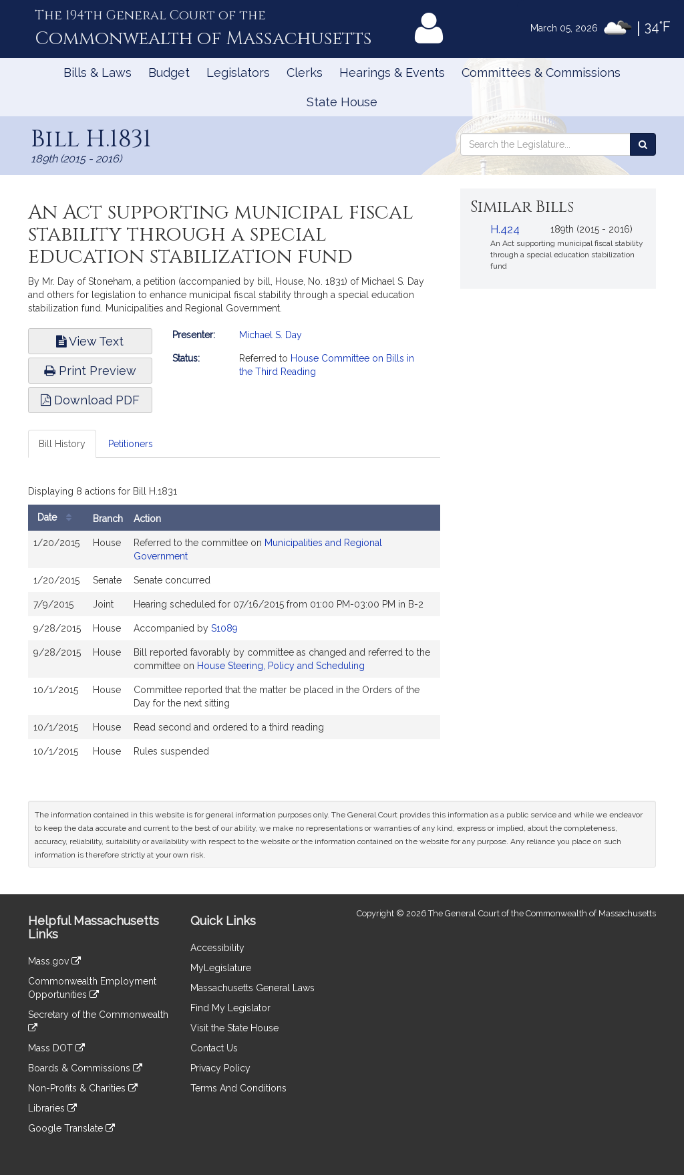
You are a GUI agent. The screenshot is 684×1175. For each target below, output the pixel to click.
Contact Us (214, 1048)
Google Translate (71, 1128)
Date (57, 517)
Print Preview (90, 371)
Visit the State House (234, 1028)
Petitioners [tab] (130, 443)
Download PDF (90, 400)
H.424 (505, 229)
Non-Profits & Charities (83, 1088)
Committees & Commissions (541, 73)
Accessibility (217, 947)
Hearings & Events (392, 73)
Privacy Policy (220, 1068)
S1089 (224, 628)
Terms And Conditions (238, 1088)
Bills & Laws (97, 73)
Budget (169, 73)
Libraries (52, 1108)
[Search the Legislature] (643, 144)
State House (342, 102)
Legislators (238, 73)
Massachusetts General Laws (252, 988)
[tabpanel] (234, 626)
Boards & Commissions (85, 1068)
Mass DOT (56, 1048)
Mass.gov (54, 961)
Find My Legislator (230, 1008)
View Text (90, 341)
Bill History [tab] (62, 443)
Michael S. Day (270, 335)
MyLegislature (220, 967)
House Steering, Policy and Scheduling (281, 665)
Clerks (305, 73)
